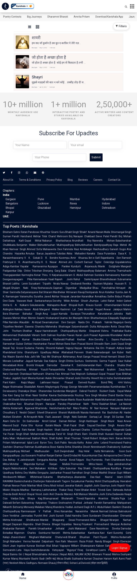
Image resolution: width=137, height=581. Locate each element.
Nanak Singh (35, 429)
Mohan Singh (76, 421)
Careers (97, 179)
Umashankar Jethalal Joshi (55, 528)
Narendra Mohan (103, 240)
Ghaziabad (44, 207)
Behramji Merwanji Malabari (29, 507)
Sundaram (95, 515)
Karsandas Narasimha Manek (79, 511)
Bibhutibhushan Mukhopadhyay (55, 245)
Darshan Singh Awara (110, 425)
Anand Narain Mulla (99, 232)
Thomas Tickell (80, 438)
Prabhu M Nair (89, 408)
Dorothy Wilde (61, 300)
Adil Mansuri (81, 494)
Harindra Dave (80, 515)
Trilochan (37, 270)
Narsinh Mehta (61, 532)
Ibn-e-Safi (94, 257)
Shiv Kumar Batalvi (40, 425)
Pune (41, 199)
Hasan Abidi (31, 309)
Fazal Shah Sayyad (82, 425)
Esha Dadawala (115, 494)
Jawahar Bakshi (74, 485)
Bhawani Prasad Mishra (106, 554)
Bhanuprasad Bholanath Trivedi (63, 498)
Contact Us (114, 179)
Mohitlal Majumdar (22, 464)
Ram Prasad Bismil (82, 343)
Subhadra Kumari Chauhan (87, 558)
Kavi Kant (106, 532)
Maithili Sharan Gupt (110, 472)
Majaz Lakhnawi (39, 382)
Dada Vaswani (17, 300)
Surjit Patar (20, 425)
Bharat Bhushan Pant (83, 537)
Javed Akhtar (51, 296)
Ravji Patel (74, 489)
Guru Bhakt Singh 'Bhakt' (73, 232)
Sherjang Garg (51, 270)
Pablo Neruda (68, 442)
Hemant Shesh (116, 356)
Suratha (38, 296)
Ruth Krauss (86, 305)
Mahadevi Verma (20, 541)
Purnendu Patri (101, 459)
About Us (8, 179)
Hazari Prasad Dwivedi (69, 382)
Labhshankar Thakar (54, 489)
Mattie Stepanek (89, 330)
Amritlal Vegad (93, 309)
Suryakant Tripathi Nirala (44, 283)
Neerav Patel (19, 485)
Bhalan (85, 489)
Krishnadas (17, 386)
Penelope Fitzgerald (113, 429)
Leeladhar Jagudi (22, 361)
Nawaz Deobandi (71, 283)
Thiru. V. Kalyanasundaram (57, 275)
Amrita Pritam (82, 16)
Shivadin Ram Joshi (105, 343)
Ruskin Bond (97, 382)
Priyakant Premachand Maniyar (101, 524)
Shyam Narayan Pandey (51, 403)
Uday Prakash (43, 399)
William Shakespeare (83, 545)
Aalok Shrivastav (55, 378)
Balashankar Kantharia (85, 532)
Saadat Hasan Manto (63, 399)
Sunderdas (59, 391)
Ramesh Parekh (26, 528)
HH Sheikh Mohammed (21, 399)
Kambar (14, 266)
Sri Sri (21, 421)
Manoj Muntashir (21, 558)
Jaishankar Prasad (60, 472)
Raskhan (104, 403)
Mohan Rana (63, 343)
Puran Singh (15, 434)
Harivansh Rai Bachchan (104, 412)
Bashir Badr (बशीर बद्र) (43, 558)
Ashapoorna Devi (113, 455)
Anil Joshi (49, 515)
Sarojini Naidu (76, 322)
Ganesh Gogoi (118, 249)
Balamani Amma (105, 270)
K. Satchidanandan (83, 365)
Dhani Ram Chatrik (85, 434)
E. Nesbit (21, 412)
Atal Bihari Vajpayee (58, 545)
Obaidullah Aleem (34, 386)
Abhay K (13, 459)
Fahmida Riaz (71, 249)
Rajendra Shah (32, 524)
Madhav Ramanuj (30, 489)
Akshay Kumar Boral (62, 459)
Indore (106, 203)
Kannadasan (40, 279)
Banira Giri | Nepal (20, 554)
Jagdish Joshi (91, 485)
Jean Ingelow (18, 545)
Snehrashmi (65, 502)
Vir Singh (68, 434)
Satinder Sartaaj (88, 416)
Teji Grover (17, 348)
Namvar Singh (17, 249)
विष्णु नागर (115, 382)
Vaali (51, 279)
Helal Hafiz (92, 451)
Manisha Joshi (97, 494)
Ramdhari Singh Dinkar (85, 472)
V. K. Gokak (32, 257)
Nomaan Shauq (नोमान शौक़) (53, 562)
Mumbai (75, 199)
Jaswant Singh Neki (64, 416)
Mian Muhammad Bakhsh (25, 438)
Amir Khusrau (79, 257)
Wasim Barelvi (15, 356)
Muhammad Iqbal (21, 442)
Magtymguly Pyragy (56, 386)
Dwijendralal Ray (71, 451)
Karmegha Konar (31, 275)
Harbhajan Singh (96, 421)
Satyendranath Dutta (84, 326)
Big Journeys (34, 16)
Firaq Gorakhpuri (88, 550)
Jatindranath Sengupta (34, 459)
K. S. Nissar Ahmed (54, 262)
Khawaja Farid (53, 434)
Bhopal (10, 207)
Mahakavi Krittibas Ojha (50, 468)
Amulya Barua (35, 253)
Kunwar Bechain (36, 545)
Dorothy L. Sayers (107, 339)
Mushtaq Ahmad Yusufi (32, 369)
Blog (70, 179)
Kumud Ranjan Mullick (53, 464)
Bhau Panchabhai (104, 287)
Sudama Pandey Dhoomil (40, 348)
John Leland (100, 442)
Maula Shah (61, 425)
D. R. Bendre (49, 257)
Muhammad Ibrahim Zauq (107, 369)
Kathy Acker (84, 442)
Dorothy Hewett (90, 378)
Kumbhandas (118, 386)
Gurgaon (11, 199)
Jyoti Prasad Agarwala (96, 335)
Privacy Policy (54, 179)
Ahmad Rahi (19, 429)
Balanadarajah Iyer (105, 352)
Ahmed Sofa (34, 249)
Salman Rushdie (56, 335)
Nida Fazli (44, 416)
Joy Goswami (28, 455)
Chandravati (118, 459)
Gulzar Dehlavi (24, 343)
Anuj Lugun (50, 313)
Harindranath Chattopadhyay (60, 330)
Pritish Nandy (94, 541)
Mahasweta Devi (52, 249)
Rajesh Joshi (64, 279)
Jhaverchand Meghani (25, 537)
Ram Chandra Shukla (110, 365)
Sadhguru (31, 562)
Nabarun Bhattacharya (56, 240)
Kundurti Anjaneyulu (84, 266)
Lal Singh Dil (106, 416)
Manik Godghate (109, 266)
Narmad (103, 511)
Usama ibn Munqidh (71, 318)
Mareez (68, 494)
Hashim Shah (52, 429)
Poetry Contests (12, 16)
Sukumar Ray (74, 468)
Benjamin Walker (27, 245)
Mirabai (102, 395)
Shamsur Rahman (24, 446)
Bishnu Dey (21, 472)
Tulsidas (61, 253)
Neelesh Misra (17, 562)
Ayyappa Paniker (59, 266)
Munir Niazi (115, 421)
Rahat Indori (115, 300)
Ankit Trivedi (97, 489)
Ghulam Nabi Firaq (24, 287)
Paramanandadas (99, 386)
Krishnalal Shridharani (25, 520)
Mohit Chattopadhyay (107, 481)
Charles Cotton (91, 429)
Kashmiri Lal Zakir (71, 309)
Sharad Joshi (73, 378)
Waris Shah (48, 438)
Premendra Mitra (83, 464)
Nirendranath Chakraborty (105, 446)
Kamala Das (41, 361)
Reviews (83, 179)
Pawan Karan (74, 335)
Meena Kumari (36, 378)
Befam (17, 502)
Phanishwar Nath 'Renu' (82, 403)
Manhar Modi (34, 485)
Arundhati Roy (82, 240)
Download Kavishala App (109, 16)
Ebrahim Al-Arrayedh (24, 416)
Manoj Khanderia (55, 507)
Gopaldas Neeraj (71, 524)
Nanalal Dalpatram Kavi (46, 541)
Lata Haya (23, 550)
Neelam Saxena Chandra (30, 326)
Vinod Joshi (42, 494)
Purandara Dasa (114, 253)
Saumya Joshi (108, 485)
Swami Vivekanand (48, 318)
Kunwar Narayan (110, 408)
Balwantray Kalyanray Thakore (39, 502)
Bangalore (12, 203)
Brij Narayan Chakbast (82, 236)
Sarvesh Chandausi (20, 373)
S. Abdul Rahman (83, 275)
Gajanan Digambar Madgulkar (72, 287)
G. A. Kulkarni (19, 305)
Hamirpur (75, 207)
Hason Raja (104, 464)
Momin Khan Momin (24, 318)
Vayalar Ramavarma (33, 266)
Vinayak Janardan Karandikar (77, 296)
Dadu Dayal (116, 391)
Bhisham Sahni (11, 232)
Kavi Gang (14, 395)
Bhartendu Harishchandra (50, 408)
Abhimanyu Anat (72, 356)
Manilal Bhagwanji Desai (57, 520)
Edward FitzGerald (53, 339)
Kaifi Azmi (119, 558)
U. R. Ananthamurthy (27, 262)
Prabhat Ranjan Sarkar (49, 455)
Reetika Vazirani (92, 283)
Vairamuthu (26, 296)
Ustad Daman (58, 421)
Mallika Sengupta (39, 472)
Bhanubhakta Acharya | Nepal (49, 554)
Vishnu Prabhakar (112, 330)
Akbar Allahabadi (62, 352)
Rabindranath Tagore (58, 481)
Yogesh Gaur (116, 361)
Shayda (15, 489)
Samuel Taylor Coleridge (99, 262)
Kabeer (100, 545)
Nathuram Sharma (43, 373)
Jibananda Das (84, 477)
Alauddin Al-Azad (30, 322)
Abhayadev (103, 326)
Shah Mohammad (33, 434)
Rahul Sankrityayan (86, 279)
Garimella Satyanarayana (24, 292)
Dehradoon (108, 207)
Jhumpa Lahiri (98, 300)
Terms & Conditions (30, 179)
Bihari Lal (116, 403)
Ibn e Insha (106, 378)
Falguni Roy (83, 459)
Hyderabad (108, 199)
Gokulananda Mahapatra (44, 305)
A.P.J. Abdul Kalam (101, 507)
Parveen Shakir (83, 352)
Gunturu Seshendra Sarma (91, 361)
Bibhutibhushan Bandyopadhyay (93, 245)
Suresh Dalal (63, 515)
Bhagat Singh (111, 541)
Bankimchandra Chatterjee (29, 481)
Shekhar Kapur (32, 330)
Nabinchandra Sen (22, 468)
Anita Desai (118, 326)
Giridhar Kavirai (48, 395)
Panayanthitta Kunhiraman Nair (69, 369)
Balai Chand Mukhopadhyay (77, 270)
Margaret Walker (49, 309)
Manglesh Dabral (76, 391)
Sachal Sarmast (71, 429)
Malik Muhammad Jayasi (109, 399)
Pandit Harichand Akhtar (26, 236)
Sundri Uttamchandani (108, 305)
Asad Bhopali (68, 305)
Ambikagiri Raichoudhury (94, 249)
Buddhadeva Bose (45, 446)
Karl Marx (73, 408)
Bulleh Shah (63, 438)
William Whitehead (29, 477)
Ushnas (113, 511)
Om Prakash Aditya (112, 348)
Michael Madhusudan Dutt (40, 451)
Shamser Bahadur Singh (25, 313)
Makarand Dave (85, 528)
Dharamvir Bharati (57, 16)
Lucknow (43, 203)
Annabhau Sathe (104, 296)
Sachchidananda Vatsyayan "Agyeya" (54, 550)
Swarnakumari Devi (54, 322)
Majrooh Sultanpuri (87, 373)
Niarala (84, 412)
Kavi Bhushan (25, 403)
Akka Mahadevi (76, 253)
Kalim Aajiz (18, 382)
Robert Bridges (99, 438)
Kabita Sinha (64, 446)
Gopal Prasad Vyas (110, 373)
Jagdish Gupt (19, 378)
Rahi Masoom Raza (73, 541)
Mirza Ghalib (64, 558)
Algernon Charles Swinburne (32, 532)
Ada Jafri (30, 356)
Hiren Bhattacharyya (95, 318)
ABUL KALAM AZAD (79, 554)
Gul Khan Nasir (29, 395)
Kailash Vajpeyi (65, 348)
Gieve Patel (102, 236)
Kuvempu (64, 257)
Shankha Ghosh (81, 446)
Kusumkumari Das (92, 455)
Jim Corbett (75, 262)
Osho (13, 421)
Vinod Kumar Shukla (26, 339)
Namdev (13, 322)
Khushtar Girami (49, 232)
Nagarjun (118, 322)
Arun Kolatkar (106, 292)
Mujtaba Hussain (113, 283)
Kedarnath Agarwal (22, 408)
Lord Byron (40, 442)
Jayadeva (49, 253)
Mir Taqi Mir (44, 356)
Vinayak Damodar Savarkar (53, 365)
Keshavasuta (45, 287)
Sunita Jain (121, 292)
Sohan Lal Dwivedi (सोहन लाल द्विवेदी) (89, 562)
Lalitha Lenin (20, 283)
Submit (96, 157)
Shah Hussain (106, 434)
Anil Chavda (56, 494)
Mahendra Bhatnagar (58, 326)
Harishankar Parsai (44, 343)
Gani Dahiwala (114, 489)
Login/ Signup (119, 547)
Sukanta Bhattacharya (58, 477)
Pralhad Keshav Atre (79, 339)
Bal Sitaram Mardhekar (52, 292)
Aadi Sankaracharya (39, 300)
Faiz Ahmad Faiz (65, 373)
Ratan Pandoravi (30, 232)
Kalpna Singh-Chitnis (61, 361)
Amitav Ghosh (79, 300)
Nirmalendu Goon (113, 451)
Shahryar (56, 356)
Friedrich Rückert (98, 391)
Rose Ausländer (85, 399)
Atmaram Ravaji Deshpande (82, 292)
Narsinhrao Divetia (108, 528)
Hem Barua (116, 438)
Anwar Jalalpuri (113, 309)
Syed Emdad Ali (72, 455)
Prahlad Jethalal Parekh (87, 502)
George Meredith (78, 386)
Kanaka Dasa (95, 253)
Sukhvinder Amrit (38, 421)
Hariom (108, 558)
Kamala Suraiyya (69, 313)
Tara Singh (91, 395)
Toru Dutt (53, 442)
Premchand (115, 442)
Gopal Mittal (33, 240)
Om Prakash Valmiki (99, 322)
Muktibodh (74, 412)
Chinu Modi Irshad (53, 485)
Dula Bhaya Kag (30, 498)
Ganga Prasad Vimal (95, 356)
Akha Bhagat (99, 520)
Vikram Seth (39, 335)
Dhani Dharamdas (41, 391)
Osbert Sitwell (36, 412)
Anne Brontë (25, 365)
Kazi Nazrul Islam (109, 477)
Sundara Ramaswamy (107, 275)
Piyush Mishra (109, 537)
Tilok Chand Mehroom (55, 236)
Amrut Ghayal (26, 494)
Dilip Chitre (24, 270)
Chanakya (23, 391)
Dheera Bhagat (51, 524)
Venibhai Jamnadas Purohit (25, 515)
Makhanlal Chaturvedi (53, 537)
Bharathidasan (108, 279)
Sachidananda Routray (70, 395)
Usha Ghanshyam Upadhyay (34, 352)
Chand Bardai (116, 395)
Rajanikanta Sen (111, 257)
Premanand (82, 520)
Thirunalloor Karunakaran (97, 313)
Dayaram (17, 524)
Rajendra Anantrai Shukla (102, 498)
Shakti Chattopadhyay (96, 468)
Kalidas (19, 309)
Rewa (73, 203)
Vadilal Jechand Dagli (77, 507)
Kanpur (10, 212)
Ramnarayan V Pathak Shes (40, 511)
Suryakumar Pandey (82, 481)
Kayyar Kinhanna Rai (87, 348)
